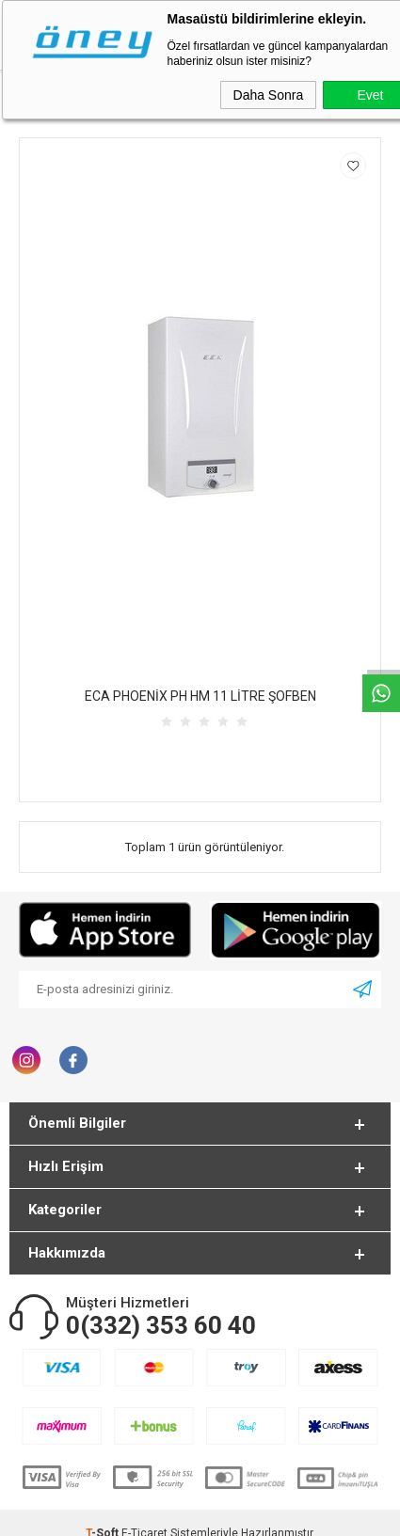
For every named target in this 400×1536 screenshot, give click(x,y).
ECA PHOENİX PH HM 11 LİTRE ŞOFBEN (200, 696)
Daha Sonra (268, 95)
